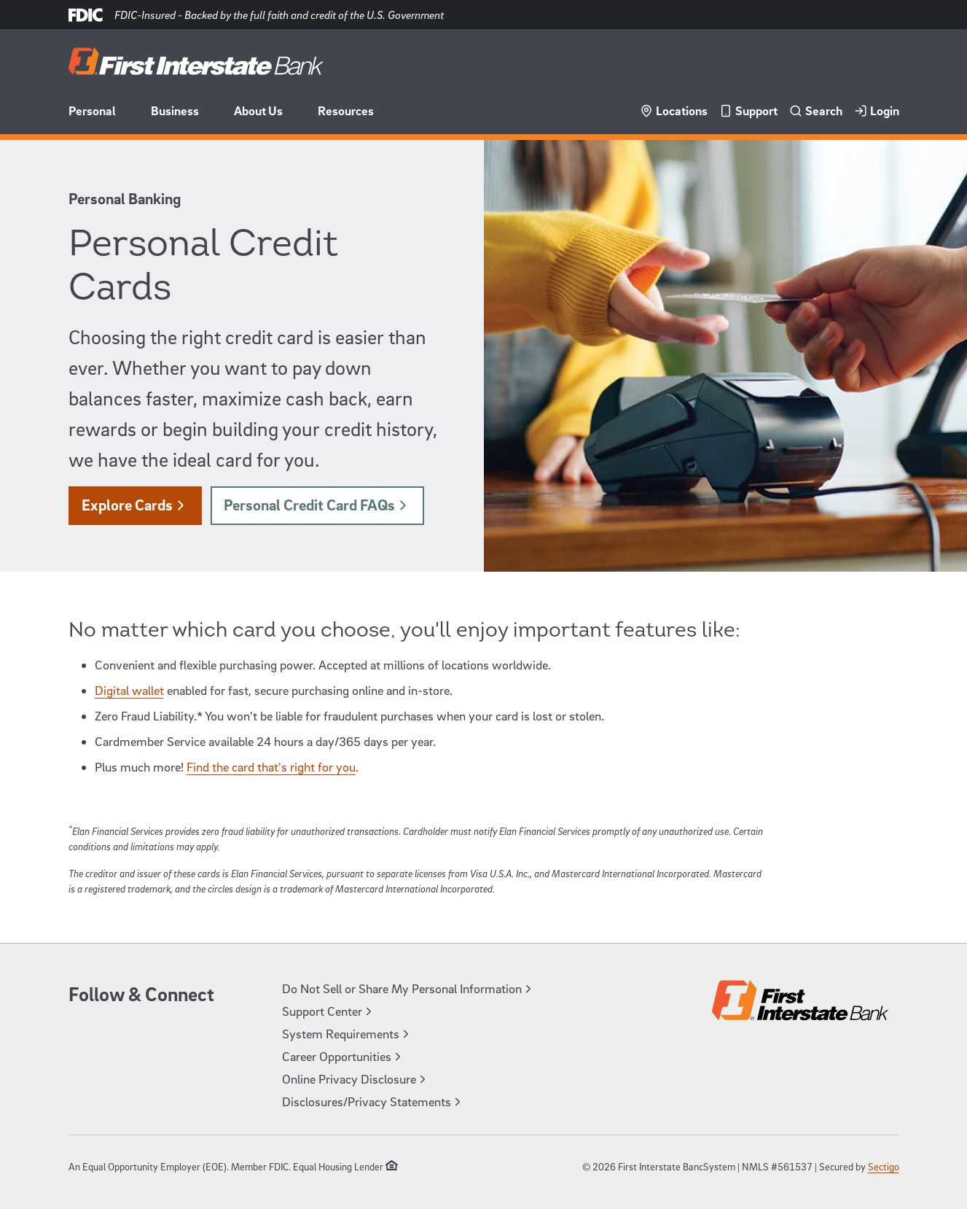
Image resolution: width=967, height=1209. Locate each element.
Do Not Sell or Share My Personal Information (408, 988)
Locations (674, 110)
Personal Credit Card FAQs (317, 504)
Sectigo (883, 1166)
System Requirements (347, 1033)
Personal (92, 110)
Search (815, 110)
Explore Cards (135, 504)
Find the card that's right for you (271, 766)
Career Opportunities (343, 1056)
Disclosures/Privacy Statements (373, 1101)
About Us (258, 110)
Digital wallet (129, 690)
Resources (346, 110)
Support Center (328, 1011)
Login (876, 110)
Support (748, 110)
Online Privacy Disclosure (355, 1078)
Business (175, 110)
